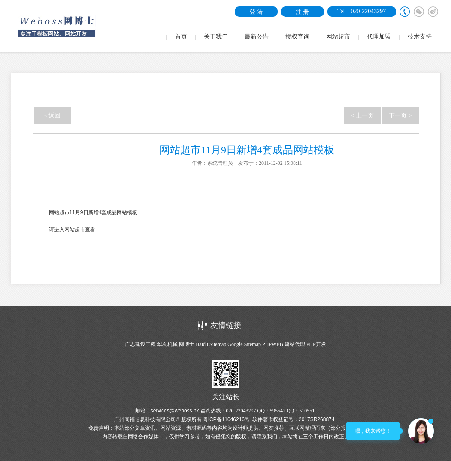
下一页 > (400, 115)
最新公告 (257, 36)
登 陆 (256, 11)
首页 (181, 36)
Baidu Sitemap (211, 344)
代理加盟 (379, 36)
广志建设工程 (140, 344)
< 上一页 (362, 115)
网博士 (186, 344)
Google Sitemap (244, 344)
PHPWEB (272, 344)
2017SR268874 (316, 419)
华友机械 (167, 344)
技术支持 (420, 36)
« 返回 (52, 115)
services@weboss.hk (175, 411)
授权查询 (297, 36)
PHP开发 (316, 344)
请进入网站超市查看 (72, 230)
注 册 (302, 11)
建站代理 (295, 344)
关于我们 (216, 36)
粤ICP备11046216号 (226, 419)
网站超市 (338, 36)
